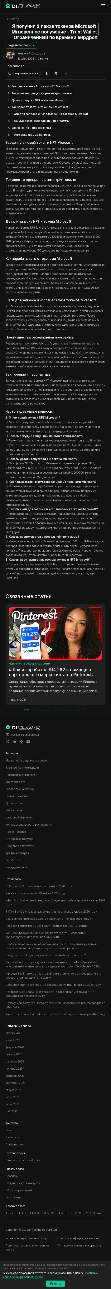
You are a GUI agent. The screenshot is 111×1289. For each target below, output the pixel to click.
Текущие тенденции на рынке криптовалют (43, 93)
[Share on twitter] (7, 742)
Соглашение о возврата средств (79, 1245)
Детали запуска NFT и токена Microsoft (40, 100)
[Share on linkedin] (14, 742)
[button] (21, 45)
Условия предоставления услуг (27, 1238)
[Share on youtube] (28, 742)
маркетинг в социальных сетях (29, 663)
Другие (97, 1213)
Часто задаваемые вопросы (31, 134)
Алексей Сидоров (31, 53)
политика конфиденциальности (78, 1238)
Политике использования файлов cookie (28, 1247)
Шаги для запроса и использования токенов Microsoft (50, 113)
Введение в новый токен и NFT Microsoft (40, 86)
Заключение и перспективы (31, 127)
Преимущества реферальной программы (40, 120)
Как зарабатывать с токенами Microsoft (40, 107)
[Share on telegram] (21, 742)
